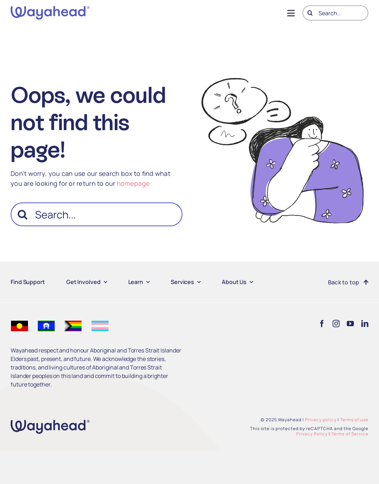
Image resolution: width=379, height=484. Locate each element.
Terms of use (354, 420)
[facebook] (322, 323)
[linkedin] (364, 323)
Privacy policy (320, 420)
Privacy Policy (312, 434)
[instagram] (336, 323)
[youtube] (350, 323)
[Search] (310, 13)
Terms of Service (349, 434)
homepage (133, 183)
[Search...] (335, 13)
